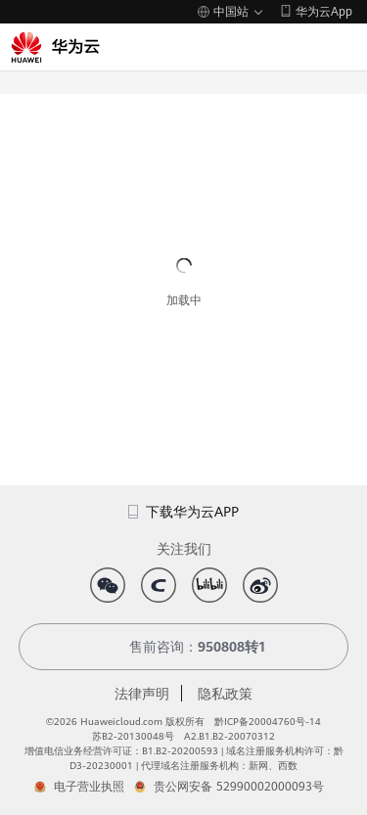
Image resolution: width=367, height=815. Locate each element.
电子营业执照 (89, 786)
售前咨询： (184, 647)
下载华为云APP (183, 512)
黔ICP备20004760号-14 (267, 721)
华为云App (324, 12)
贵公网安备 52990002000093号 (239, 786)
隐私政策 (225, 694)
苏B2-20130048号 (133, 736)
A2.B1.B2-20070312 (229, 736)
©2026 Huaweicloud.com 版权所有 (125, 721)
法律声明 (142, 694)
